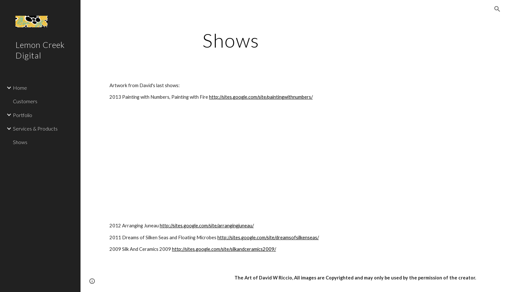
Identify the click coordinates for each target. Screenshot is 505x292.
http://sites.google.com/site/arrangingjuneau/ (207, 225)
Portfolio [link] (22, 115)
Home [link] (20, 88)
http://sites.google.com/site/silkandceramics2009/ (224, 249)
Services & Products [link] (35, 128)
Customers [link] (25, 101)
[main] (231, 40)
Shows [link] (20, 142)
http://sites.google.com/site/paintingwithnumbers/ (261, 97)
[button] (497, 9)
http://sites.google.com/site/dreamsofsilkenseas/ (268, 237)
